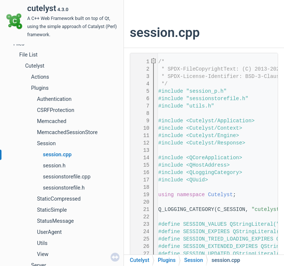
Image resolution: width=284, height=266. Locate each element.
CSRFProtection (55, 110)
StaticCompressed (59, 199)
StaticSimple (52, 210)
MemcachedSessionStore (67, 132)
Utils (42, 243)
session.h (54, 166)
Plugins (39, 88)
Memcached (51, 121)
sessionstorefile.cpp (67, 177)
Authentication (54, 99)
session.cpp (57, 154)
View (42, 254)
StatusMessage (55, 221)
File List (28, 55)
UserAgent (49, 232)
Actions (40, 77)
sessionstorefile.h (64, 188)
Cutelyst (34, 66)
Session (46, 143)
